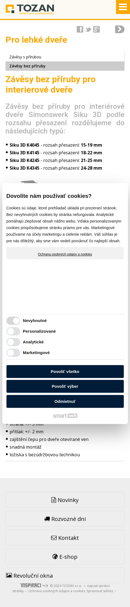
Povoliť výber (65, 386)
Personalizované (39, 331)
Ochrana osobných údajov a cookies (65, 254)
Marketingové (36, 352)
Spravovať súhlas (100, 591)
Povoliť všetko (65, 371)
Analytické (33, 342)
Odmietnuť (65, 401)
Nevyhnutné (35, 320)
